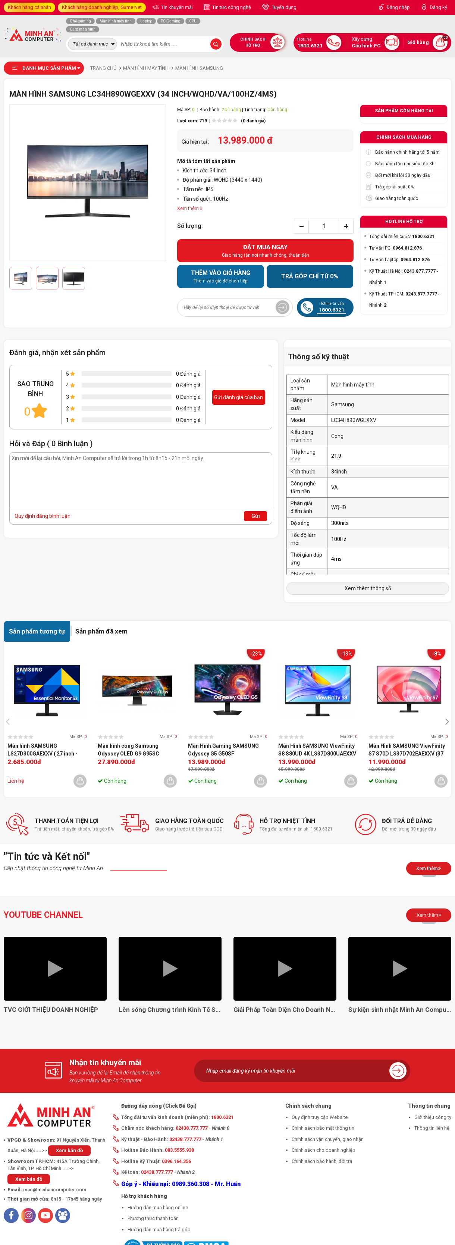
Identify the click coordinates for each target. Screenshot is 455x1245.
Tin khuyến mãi (176, 7)
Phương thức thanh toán (153, 1218)
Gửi (255, 516)
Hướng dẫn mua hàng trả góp (159, 1229)
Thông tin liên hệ (431, 1128)
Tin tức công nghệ (231, 7)
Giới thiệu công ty (432, 1117)
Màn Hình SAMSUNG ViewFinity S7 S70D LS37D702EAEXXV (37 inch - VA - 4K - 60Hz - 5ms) (406, 750)
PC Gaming (171, 21)
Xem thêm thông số (368, 588)
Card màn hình (82, 29)
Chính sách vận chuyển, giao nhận (328, 1139)
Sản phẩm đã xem (101, 631)
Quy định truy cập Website (320, 1117)
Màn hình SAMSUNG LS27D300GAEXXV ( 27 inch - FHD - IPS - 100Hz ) (42, 750)
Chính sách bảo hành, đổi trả (322, 1161)
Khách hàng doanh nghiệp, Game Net (102, 7)
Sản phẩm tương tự (37, 631)
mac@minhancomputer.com (54, 1189)
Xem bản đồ (69, 1150)
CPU (193, 21)
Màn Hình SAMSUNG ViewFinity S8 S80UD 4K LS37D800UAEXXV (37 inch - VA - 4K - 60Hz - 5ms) (317, 750)
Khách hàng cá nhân (29, 7)
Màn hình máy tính (116, 21)
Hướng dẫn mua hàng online (158, 1207)
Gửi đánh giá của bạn (238, 397)
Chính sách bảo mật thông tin (323, 1128)
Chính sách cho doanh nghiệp (323, 1150)
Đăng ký (438, 7)
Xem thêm (428, 868)
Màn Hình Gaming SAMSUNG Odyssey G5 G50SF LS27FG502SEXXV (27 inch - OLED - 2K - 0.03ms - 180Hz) (223, 750)
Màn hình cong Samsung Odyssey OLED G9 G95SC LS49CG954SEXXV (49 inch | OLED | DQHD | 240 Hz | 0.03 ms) (136, 750)
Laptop (146, 21)
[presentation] (9, 721)
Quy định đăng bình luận (42, 516)
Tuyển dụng (283, 7)
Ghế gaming (80, 21)
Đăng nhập (398, 7)
